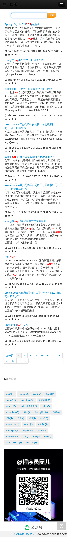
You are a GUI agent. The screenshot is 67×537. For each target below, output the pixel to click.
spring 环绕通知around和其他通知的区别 (30, 156)
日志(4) (20, 418)
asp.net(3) (28, 430)
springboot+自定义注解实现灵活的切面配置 (29, 88)
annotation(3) (12, 436)
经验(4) (9, 418)
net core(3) (31, 442)
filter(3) (47, 436)
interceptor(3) (12, 430)
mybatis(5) (11, 406)
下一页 (22, 360)
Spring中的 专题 (16, 324)
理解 (10, 257)
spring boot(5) (12, 412)
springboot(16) (27, 400)
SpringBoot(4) (41, 412)
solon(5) (46, 406)
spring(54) (24, 394)
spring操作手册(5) (28, 406)
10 (13, 360)
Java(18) (50, 394)
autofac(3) (43, 424)
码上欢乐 (10, 4)
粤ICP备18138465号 (23, 534)
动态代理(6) (44, 400)
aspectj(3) (28, 424)
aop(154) (10, 394)
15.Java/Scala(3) (14, 442)
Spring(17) (11, 400)
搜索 (51, 15)
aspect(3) (41, 430)
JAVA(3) (44, 418)
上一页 (9, 355)
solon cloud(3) (12, 424)
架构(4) (27, 412)
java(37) (37, 394)
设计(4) (32, 418)
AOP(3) (36, 436)
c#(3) (25, 436)
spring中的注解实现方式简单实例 (25, 221)
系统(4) (56, 412)
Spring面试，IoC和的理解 (22, 24)
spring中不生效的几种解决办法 (24, 60)
